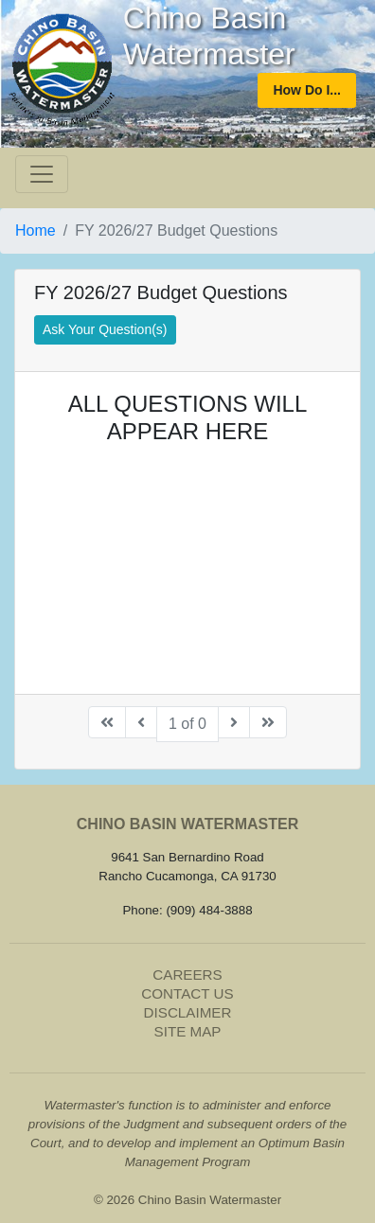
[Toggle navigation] (41, 174)
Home (35, 230)
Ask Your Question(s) (105, 329)
